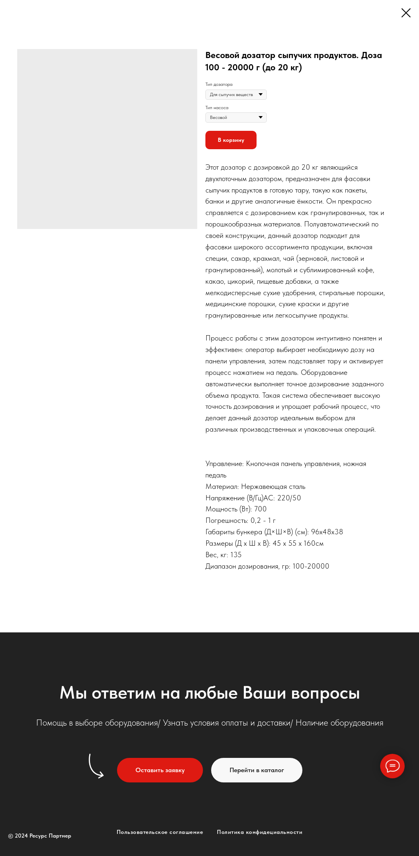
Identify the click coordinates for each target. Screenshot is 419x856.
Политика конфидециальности (259, 832)
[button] (160, 770)
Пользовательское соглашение (160, 832)
